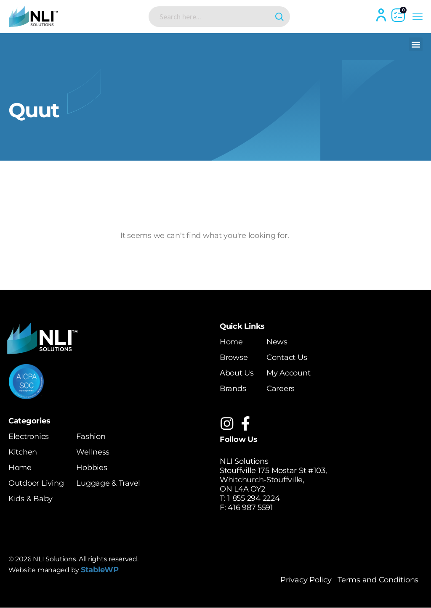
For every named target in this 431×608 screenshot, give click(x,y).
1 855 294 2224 (253, 498)
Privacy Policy (305, 580)
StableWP (100, 570)
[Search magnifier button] (277, 16)
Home (231, 341)
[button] (416, 44)
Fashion (90, 436)
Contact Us (286, 357)
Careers (280, 388)
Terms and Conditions (378, 580)
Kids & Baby (30, 498)
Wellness (92, 452)
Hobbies (91, 467)
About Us (237, 373)
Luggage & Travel (108, 483)
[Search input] (212, 16)
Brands (233, 388)
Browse (233, 357)
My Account (288, 373)
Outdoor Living (36, 483)
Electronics (28, 436)
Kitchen (22, 452)
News (276, 341)
